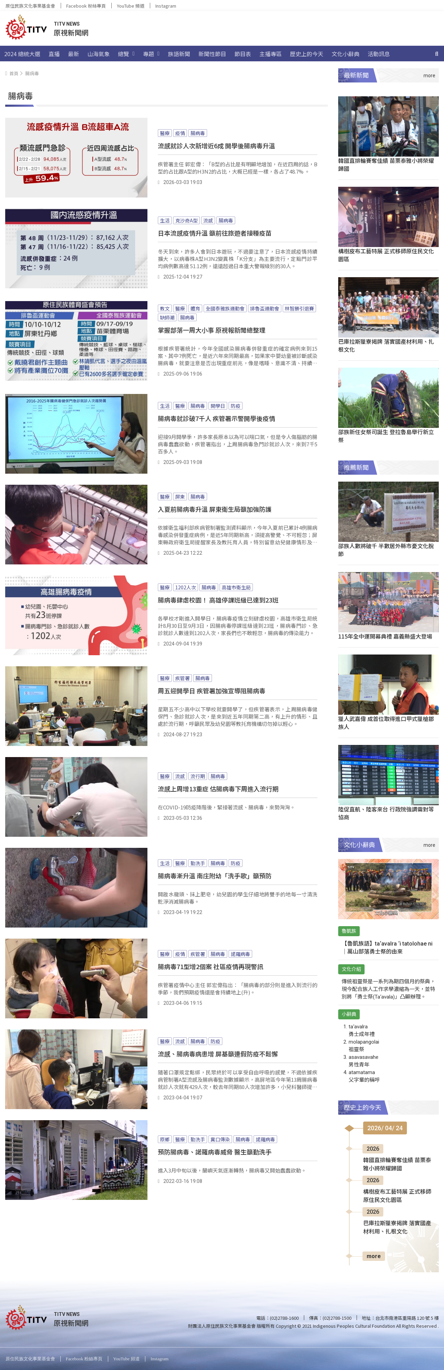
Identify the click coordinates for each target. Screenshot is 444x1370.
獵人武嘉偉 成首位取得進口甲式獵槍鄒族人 (386, 722)
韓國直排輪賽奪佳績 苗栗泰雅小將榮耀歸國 (386, 164)
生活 (165, 220)
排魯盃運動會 (264, 308)
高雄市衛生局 (236, 587)
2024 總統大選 (22, 54)
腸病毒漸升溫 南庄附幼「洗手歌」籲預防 (215, 875)
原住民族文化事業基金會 (30, 5)
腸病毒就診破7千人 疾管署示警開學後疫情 (216, 418)
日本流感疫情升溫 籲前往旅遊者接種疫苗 (215, 232)
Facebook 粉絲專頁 (86, 5)
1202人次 (185, 587)
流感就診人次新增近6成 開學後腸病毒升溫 (216, 145)
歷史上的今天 (306, 54)
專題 (151, 53)
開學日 (218, 405)
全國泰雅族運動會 (225, 308)
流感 (208, 220)
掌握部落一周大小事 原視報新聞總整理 (211, 329)
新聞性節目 (212, 54)
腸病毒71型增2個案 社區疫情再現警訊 (210, 966)
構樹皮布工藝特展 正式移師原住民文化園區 (386, 255)
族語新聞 (179, 54)
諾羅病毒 (240, 953)
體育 (195, 308)
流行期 (197, 776)
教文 (165, 308)
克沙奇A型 (186, 220)
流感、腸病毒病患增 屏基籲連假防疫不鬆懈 (218, 1053)
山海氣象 (98, 54)
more (374, 1256)
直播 (54, 54)
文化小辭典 (345, 54)
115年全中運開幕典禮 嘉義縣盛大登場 (385, 636)
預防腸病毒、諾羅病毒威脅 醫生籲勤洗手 (215, 1151)
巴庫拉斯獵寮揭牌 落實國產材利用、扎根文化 (386, 345)
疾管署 (182, 678)
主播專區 (270, 54)
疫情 (180, 133)
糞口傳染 (220, 1139)
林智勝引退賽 (299, 308)
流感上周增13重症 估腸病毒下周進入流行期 (218, 788)
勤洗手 (197, 863)
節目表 (242, 54)
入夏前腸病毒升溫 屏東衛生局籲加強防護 (215, 508)
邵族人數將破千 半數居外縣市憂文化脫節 (386, 550)
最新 (73, 54)
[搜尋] (436, 53)
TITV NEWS (67, 24)
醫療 (165, 133)
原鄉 (165, 1139)
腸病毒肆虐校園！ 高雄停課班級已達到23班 (218, 599)
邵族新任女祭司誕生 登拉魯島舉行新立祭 (386, 436)
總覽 (126, 53)
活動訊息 (379, 54)
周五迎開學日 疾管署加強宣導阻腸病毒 (211, 690)
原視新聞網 (71, 32)
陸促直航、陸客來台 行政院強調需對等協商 (386, 813)
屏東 (180, 496)
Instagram (165, 5)
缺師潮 (167, 317)
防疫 (235, 405)
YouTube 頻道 (130, 5)
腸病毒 (197, 133)
